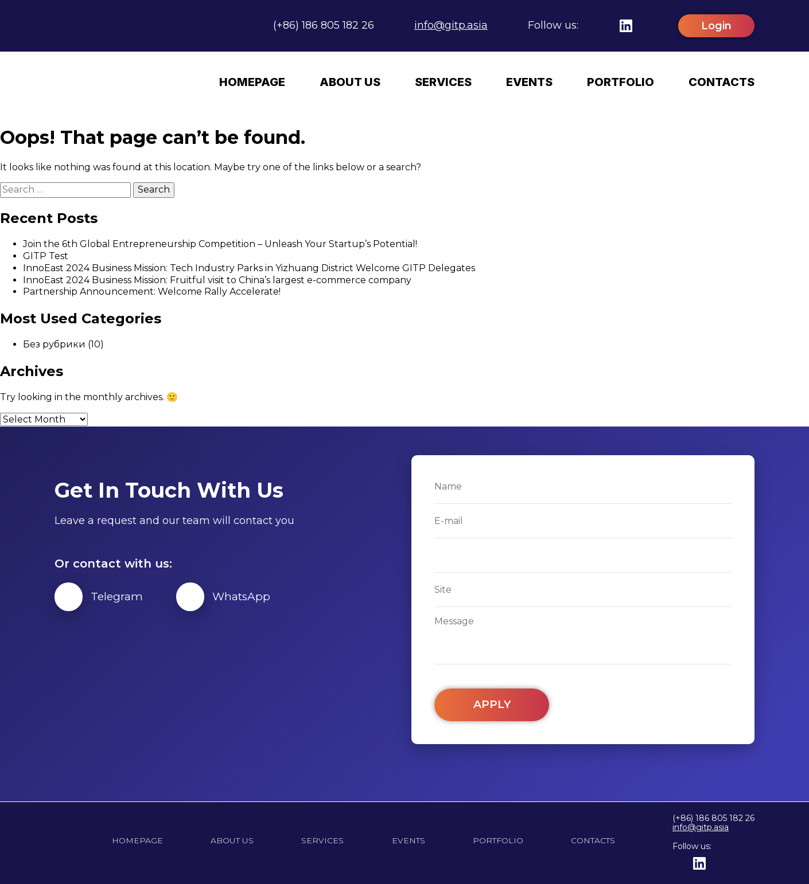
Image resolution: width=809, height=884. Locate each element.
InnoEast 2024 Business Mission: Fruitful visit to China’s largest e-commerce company (217, 279)
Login (716, 25)
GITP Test (45, 255)
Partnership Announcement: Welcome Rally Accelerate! (152, 290)
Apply (491, 704)
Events (529, 82)
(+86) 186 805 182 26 (323, 25)
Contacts (721, 82)
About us (350, 82)
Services (443, 82)
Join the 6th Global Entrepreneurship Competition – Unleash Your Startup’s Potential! (220, 243)
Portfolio (620, 82)
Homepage (252, 82)
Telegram (101, 596)
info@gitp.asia (451, 25)
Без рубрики (54, 343)
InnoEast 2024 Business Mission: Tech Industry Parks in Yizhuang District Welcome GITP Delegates (249, 267)
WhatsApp (231, 596)
